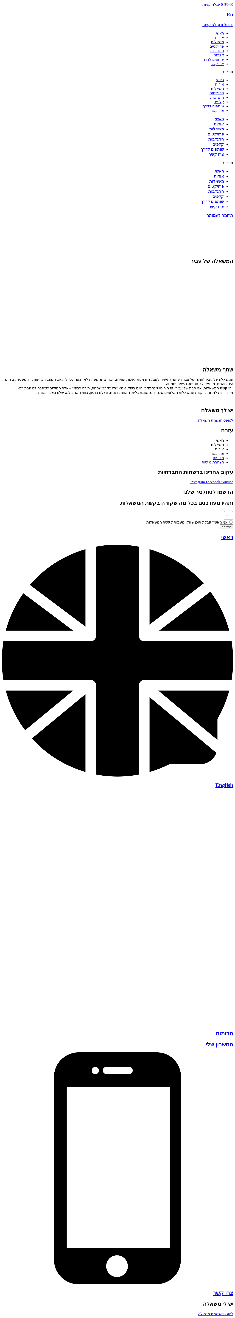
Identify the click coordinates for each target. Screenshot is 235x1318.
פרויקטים (217, 46)
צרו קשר (217, 64)
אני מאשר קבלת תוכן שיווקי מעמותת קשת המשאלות (187, 522)
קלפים (219, 55)
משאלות (217, 42)
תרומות (224, 1033)
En (230, 14)
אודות (219, 38)
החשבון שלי (219, 1044)
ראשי (220, 33)
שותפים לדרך (213, 59)
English (224, 785)
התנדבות (217, 51)
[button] (117, 72)
